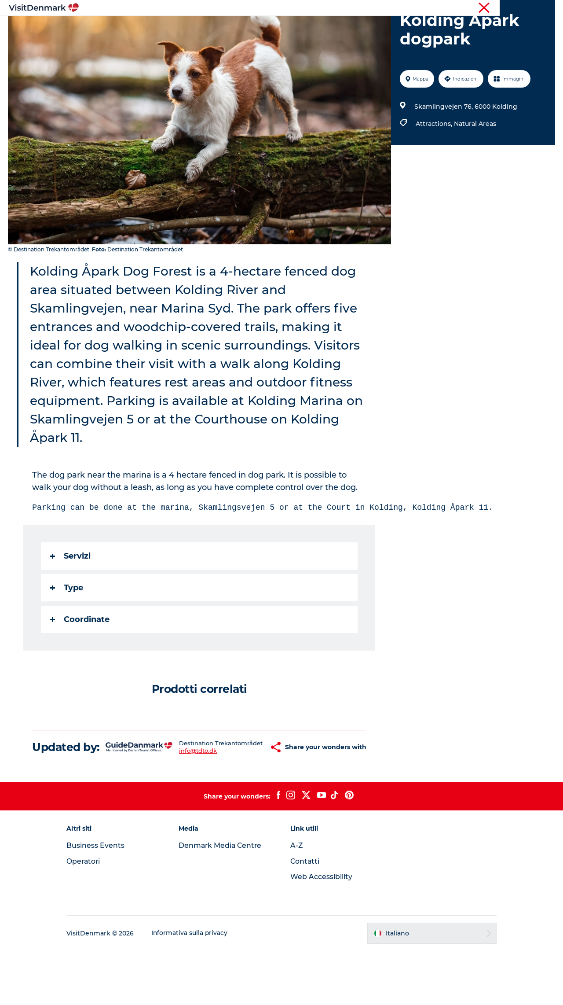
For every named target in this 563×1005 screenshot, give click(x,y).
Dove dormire (318, 28)
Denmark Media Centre (224, 900)
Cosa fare (266, 28)
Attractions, (434, 165)
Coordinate (80, 661)
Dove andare (217, 28)
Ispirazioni (165, 28)
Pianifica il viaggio (385, 28)
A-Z (296, 900)
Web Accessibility (321, 931)
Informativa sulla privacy (197, 988)
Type (67, 629)
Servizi (71, 598)
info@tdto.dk (186, 802)
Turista (483, 8)
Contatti (305, 916)
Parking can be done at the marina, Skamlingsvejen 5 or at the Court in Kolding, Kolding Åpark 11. (263, 549)
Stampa (544, 8)
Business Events (103, 900)
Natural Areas (474, 165)
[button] (251, 795)
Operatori (513, 8)
